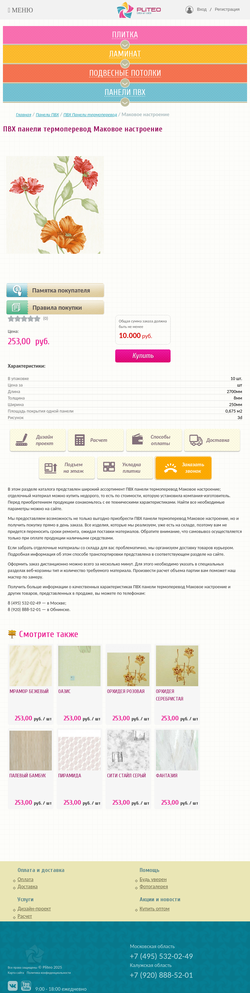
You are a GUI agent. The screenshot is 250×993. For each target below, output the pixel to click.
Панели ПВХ (47, 114)
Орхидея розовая (126, 691)
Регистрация (227, 9)
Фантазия (166, 776)
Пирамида (69, 776)
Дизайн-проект (34, 908)
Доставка (28, 886)
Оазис (64, 691)
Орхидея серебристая (169, 695)
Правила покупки (57, 307)
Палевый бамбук (27, 776)
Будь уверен (153, 879)
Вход (201, 9)
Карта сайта (16, 973)
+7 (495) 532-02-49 (161, 956)
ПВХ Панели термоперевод (90, 114)
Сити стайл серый (126, 776)
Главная (23, 114)
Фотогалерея (154, 886)
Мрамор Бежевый (29, 691)
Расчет (25, 916)
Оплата (26, 879)
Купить (143, 355)
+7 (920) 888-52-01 (161, 975)
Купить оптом (155, 908)
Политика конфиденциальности (49, 973)
